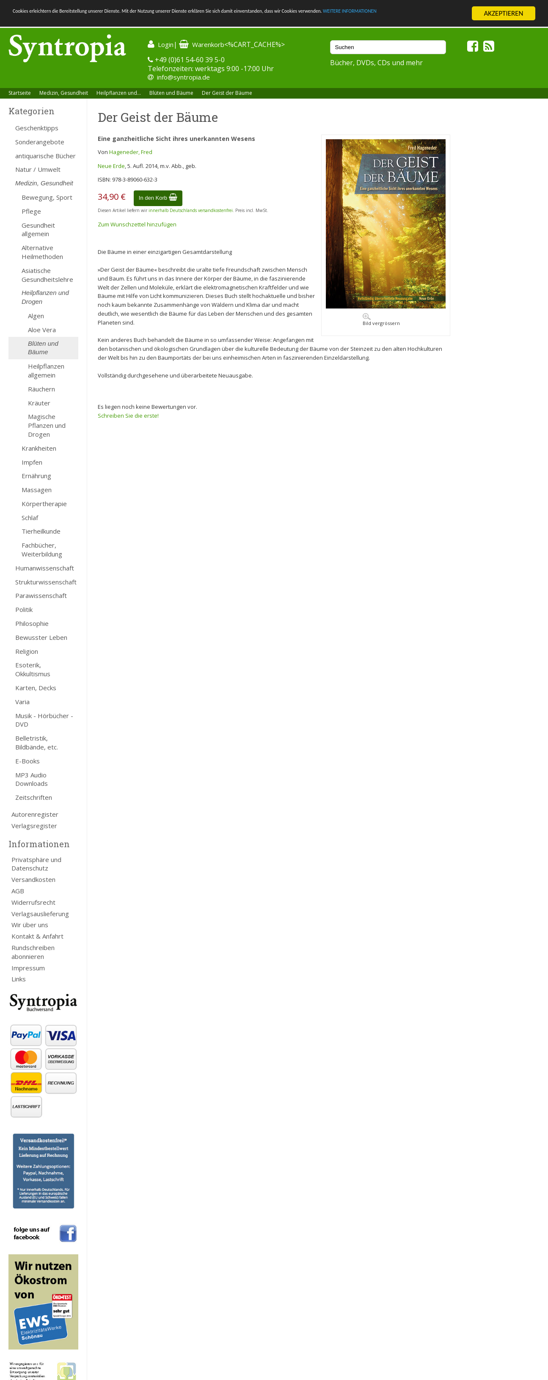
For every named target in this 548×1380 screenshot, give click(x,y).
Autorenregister (34, 814)
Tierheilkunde (41, 531)
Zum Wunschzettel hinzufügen (137, 224)
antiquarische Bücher (45, 155)
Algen (36, 315)
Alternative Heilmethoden (42, 252)
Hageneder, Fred (130, 152)
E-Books (27, 761)
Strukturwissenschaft (46, 582)
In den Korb (158, 198)
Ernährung (36, 475)
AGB (17, 891)
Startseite (19, 92)
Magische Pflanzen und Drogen (47, 425)
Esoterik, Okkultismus (32, 669)
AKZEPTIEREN (503, 13)
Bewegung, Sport (47, 197)
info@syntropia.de (183, 77)
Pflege (31, 211)
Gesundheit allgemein (38, 229)
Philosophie (32, 623)
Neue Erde (111, 166)
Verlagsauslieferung (40, 913)
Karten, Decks (35, 687)
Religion (26, 651)
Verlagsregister (34, 825)
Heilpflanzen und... (118, 92)
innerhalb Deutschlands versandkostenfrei (191, 210)
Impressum (28, 968)
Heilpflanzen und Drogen (45, 297)
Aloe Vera (42, 329)
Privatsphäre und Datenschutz (36, 864)
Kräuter (39, 403)
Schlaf (30, 517)
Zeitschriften (33, 797)
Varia (22, 701)
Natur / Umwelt (38, 169)
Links (18, 979)
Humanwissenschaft (44, 568)
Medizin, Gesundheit (63, 92)
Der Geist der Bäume (227, 92)
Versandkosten (33, 879)
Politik (24, 609)
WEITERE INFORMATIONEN (52, 21)
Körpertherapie (44, 503)
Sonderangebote (39, 142)
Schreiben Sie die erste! (128, 415)
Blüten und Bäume (171, 92)
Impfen (32, 461)
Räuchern (41, 389)
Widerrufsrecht (33, 902)
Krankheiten (39, 448)
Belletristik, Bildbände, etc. (36, 742)
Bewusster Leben (41, 637)
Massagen (37, 489)
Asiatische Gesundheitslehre (47, 275)
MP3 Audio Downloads (31, 779)
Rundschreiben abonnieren (33, 952)
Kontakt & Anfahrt (37, 936)
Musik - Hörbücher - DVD (44, 720)
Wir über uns (29, 924)
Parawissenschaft (41, 595)
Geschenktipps (36, 128)
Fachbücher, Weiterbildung (42, 549)
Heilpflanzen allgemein (46, 370)
